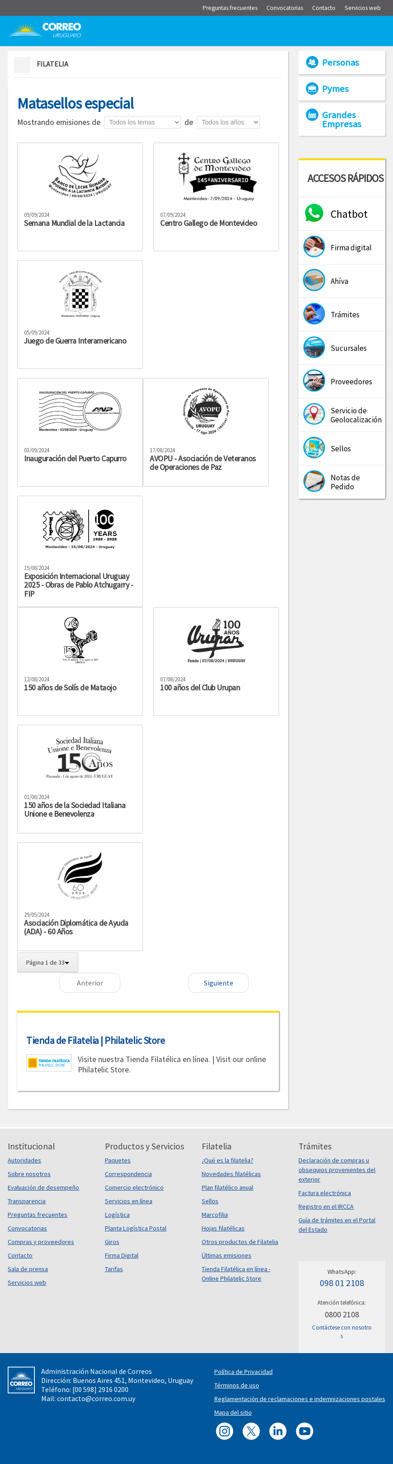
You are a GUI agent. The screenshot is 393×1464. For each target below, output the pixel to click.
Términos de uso (236, 1385)
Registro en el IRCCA (326, 1206)
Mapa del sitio (233, 1412)
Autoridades (24, 1160)
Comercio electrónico (134, 1187)
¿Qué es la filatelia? (227, 1160)
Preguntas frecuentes (37, 1214)
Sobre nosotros (29, 1174)
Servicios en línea (128, 1201)
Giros (112, 1242)
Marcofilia (215, 1214)
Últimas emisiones (226, 1255)
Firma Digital (121, 1255)
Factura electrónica (324, 1193)
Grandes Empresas (341, 119)
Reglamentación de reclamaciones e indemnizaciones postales (299, 1399)
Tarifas (114, 1269)
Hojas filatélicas (223, 1228)
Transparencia (27, 1201)
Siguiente (218, 982)
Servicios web (27, 1282)
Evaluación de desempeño (43, 1187)
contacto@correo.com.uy (96, 1398)
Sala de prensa (28, 1269)
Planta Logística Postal (135, 1228)
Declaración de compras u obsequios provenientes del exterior (336, 1169)
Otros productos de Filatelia (240, 1242)
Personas (340, 62)
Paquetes (118, 1160)
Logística (117, 1214)
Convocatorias (27, 1228)
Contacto (20, 1255)
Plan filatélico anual (227, 1187)
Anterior (90, 982)
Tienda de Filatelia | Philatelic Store (95, 1040)
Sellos (210, 1201)
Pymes (335, 89)
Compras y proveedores (41, 1242)
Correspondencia (128, 1174)
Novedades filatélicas (231, 1174)
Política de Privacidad (243, 1372)
